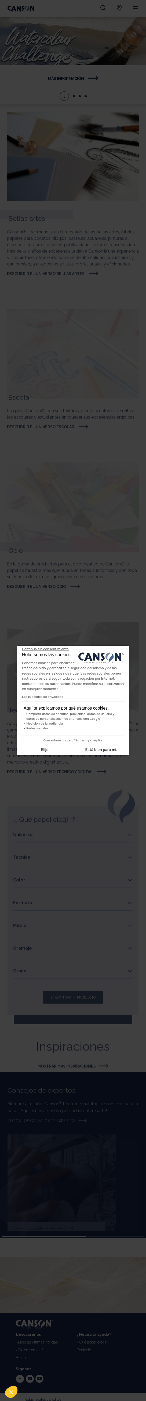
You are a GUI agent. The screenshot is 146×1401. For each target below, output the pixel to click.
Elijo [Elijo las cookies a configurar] (44, 750)
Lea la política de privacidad (42, 697)
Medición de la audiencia (44, 723)
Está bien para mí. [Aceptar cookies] (101, 750)
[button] (11, 1391)
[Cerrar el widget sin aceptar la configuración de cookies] (45, 649)
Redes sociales (37, 728)
